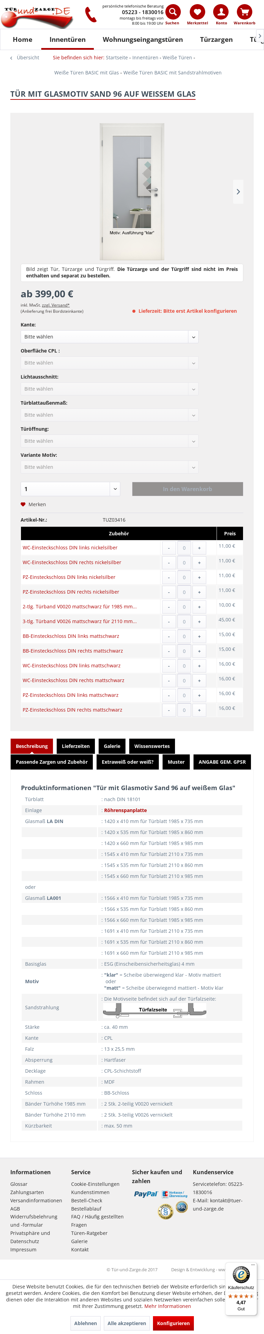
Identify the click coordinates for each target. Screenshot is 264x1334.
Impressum (23, 1249)
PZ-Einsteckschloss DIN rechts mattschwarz (72, 709)
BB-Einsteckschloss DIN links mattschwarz (71, 636)
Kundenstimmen (90, 1192)
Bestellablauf (86, 1208)
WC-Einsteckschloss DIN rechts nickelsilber (72, 562)
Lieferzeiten (76, 746)
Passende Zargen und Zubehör (52, 762)
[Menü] (253, 1266)
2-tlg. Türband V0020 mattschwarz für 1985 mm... (80, 606)
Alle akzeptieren (127, 1323)
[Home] (22, 39)
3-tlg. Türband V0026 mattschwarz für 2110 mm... (80, 621)
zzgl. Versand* (56, 305)
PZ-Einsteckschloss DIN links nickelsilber (69, 577)
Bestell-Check (86, 1200)
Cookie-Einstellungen (95, 1184)
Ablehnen (85, 1323)
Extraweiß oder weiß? (128, 762)
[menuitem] (173, 16)
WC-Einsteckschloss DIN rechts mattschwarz (73, 680)
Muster (176, 762)
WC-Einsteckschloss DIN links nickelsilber (70, 547)
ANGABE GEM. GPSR (222, 762)
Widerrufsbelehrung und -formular (33, 1220)
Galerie (112, 746)
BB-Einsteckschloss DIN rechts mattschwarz (73, 650)
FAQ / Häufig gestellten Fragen (97, 1220)
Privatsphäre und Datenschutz (30, 1237)
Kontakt (80, 1249)
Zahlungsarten (27, 1192)
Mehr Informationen (167, 1306)
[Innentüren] (67, 39)
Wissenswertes (152, 746)
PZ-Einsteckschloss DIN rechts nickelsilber (71, 591)
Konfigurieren (173, 1323)
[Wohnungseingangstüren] (143, 39)
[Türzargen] (216, 39)
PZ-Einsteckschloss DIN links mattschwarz (71, 695)
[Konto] (221, 12)
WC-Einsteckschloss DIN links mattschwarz (72, 665)
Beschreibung (32, 746)
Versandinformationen (36, 1200)
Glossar (19, 1184)
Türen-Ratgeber (89, 1233)
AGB (15, 1208)
